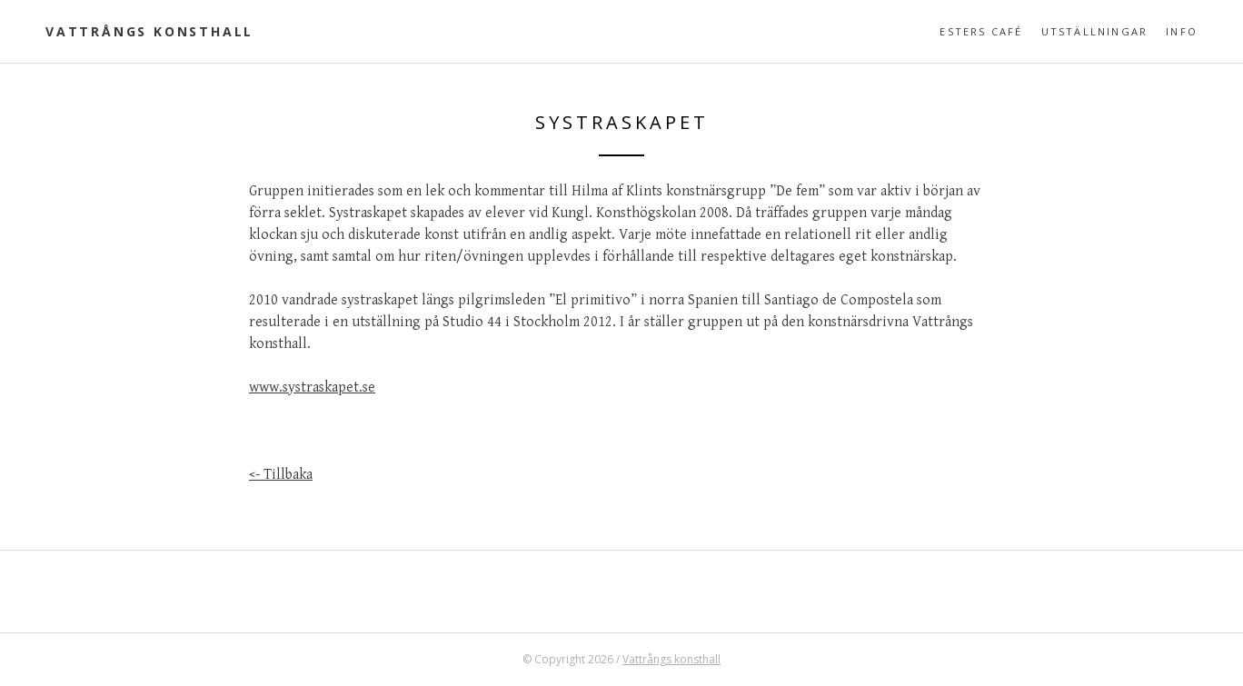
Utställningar (1095, 31)
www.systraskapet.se (312, 387)
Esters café (981, 31)
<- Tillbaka (281, 474)
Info (1182, 31)
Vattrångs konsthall (149, 31)
